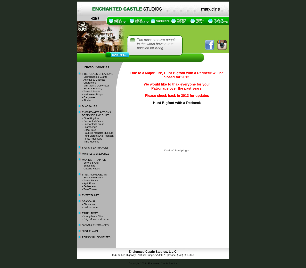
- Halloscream (90, 207)
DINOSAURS (89, 106)
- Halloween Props (92, 94)
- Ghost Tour (89, 129)
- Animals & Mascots (93, 79)
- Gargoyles (88, 97)
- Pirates (86, 100)
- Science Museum (92, 177)
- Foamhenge (89, 127)
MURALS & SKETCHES (95, 153)
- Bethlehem (89, 186)
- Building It (88, 165)
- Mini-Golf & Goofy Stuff (95, 85)
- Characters (89, 82)
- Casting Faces (91, 168)
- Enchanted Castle (93, 121)
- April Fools (88, 183)
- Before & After (90, 162)
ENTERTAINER (91, 195)
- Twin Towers (89, 189)
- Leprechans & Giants (94, 76)
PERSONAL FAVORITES (96, 237)
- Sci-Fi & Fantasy (92, 88)
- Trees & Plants (91, 91)
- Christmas (88, 204)
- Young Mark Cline (92, 216)
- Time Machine (90, 141)
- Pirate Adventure (92, 138)
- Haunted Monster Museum (97, 132)
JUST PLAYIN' (90, 231)
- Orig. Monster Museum (95, 219)
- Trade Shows (90, 180)
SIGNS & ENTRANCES (95, 147)
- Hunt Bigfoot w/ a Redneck (95, 135)
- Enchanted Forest (90, 124)
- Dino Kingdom (88, 118)
